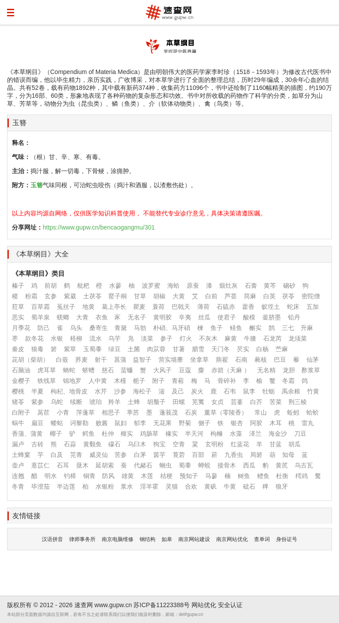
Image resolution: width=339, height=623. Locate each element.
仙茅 (312, 359)
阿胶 (256, 422)
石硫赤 (226, 306)
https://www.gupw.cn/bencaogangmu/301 (99, 227)
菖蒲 (120, 359)
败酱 (102, 422)
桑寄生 (98, 327)
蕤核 (260, 359)
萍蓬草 (85, 412)
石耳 (63, 465)
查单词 (262, 539)
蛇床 (293, 306)
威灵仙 (98, 454)
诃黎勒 (79, 422)
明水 (50, 475)
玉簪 (19, 122)
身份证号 (286, 539)
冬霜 (288, 380)
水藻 (236, 433)
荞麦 (81, 359)
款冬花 (34, 338)
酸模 (249, 317)
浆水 (127, 486)
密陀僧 (311, 296)
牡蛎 (268, 391)
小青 (63, 412)
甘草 (140, 296)
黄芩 (270, 285)
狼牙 (282, 486)
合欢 (191, 486)
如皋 (167, 539)
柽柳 (76, 338)
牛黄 (230, 486)
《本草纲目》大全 (40, 254)
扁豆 (37, 422)
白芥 (256, 401)
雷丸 (308, 422)
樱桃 (18, 391)
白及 (57, 454)
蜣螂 (63, 317)
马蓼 (211, 475)
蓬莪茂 (168, 412)
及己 (178, 391)
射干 (101, 359)
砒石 (249, 486)
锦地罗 (72, 380)
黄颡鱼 (92, 444)
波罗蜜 (151, 285)
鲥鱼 (244, 475)
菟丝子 (66, 306)
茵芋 (159, 454)
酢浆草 (311, 370)
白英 (269, 296)
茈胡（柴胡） (30, 359)
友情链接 (26, 515)
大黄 (179, 296)
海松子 (142, 391)
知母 (288, 454)
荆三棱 (297, 401)
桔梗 (166, 475)
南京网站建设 (194, 539)
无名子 (137, 317)
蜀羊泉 (40, 317)
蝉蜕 (204, 465)
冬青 (18, 486)
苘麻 (250, 296)
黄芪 (282, 465)
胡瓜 (294, 444)
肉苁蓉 (156, 348)
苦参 (120, 454)
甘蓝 (275, 444)
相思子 (111, 412)
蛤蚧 (312, 412)
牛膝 (250, 338)
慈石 (108, 370)
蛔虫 (165, 465)
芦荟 (231, 296)
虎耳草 (46, 370)
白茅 (140, 454)
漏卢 (18, 444)
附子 (158, 380)
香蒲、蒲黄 (27, 433)
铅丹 (294, 317)
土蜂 (134, 401)
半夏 (37, 391)
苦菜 (275, 401)
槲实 (255, 327)
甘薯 (179, 348)
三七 (288, 327)
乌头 (76, 327)
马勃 (140, 327)
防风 (108, 475)
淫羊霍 (149, 486)
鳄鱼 (88, 433)
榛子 (18, 285)
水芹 (101, 391)
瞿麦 (139, 306)
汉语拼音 (52, 539)
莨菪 (179, 454)
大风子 (162, 370)
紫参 (37, 401)
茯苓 (288, 296)
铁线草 (46, 380)
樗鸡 (301, 475)
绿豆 (114, 348)
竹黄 (313, 391)
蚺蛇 (69, 370)
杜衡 (282, 475)
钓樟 (70, 475)
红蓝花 (240, 444)
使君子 (226, 317)
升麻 (307, 327)
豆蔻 (185, 370)
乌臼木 (137, 444)
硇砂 (289, 285)
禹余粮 (291, 391)
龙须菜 (297, 338)
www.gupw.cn (113, 604)
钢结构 (147, 539)
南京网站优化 (232, 539)
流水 (95, 338)
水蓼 (115, 285)
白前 (211, 296)
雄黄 (128, 475)
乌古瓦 (304, 465)
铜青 (89, 475)
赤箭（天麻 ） (230, 370)
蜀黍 (185, 465)
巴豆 (280, 359)
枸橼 (216, 433)
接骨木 (226, 465)
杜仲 (108, 433)
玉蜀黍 (92, 348)
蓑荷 (158, 306)
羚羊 (114, 401)
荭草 (18, 306)
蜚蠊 (127, 370)
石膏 (251, 285)
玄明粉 (214, 444)
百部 (198, 454)
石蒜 (70, 444)
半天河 (194, 433)
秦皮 (18, 348)
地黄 (88, 306)
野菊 (185, 422)
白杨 (262, 348)
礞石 (114, 444)
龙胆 (289, 370)
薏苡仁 (40, 465)
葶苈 (133, 412)
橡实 (172, 433)
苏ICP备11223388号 (161, 604)
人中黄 (97, 380)
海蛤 (173, 285)
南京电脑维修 (117, 539)
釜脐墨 (271, 317)
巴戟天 (181, 306)
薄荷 (203, 306)
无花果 (162, 422)
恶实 (18, 317)
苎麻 (282, 348)
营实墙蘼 (170, 359)
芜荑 (198, 401)
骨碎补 (226, 380)
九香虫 (234, 454)
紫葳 (70, 296)
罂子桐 (117, 296)
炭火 (197, 391)
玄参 (50, 296)
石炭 (191, 412)
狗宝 (159, 444)
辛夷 (185, 317)
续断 (76, 401)
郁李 (140, 422)
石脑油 (21, 370)
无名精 (266, 370)
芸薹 (237, 401)
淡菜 (147, 338)
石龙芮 (272, 338)
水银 (57, 338)
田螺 (179, 401)
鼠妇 (120, 422)
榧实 (127, 433)
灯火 (186, 338)
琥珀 (95, 401)
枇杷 (83, 285)
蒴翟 (222, 359)
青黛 (120, 327)
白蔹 (62, 359)
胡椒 (159, 296)
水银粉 (105, 486)
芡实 (243, 348)
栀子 (139, 380)
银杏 (237, 422)
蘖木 (82, 465)
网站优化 (204, 604)
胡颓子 (156, 401)
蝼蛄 (57, 422)
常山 (260, 412)
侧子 (204, 422)
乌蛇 (57, 401)
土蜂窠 (21, 454)
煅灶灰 (228, 285)
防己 (43, 327)
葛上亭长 (114, 306)
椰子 (56, 433)
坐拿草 (199, 359)
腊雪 (198, 348)
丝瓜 (204, 317)
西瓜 (249, 465)
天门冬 (220, 348)
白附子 (21, 412)
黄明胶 (162, 317)
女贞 (217, 401)
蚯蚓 (293, 412)
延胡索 (105, 465)
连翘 (18, 475)
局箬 (256, 454)
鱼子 (216, 327)
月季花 (21, 327)
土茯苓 (92, 296)
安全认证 (230, 604)
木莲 (147, 475)
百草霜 (40, 306)
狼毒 (37, 348)
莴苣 (43, 412)
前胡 (50, 285)
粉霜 (31, 296)
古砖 (37, 444)
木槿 (120, 380)
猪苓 (18, 401)
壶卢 (18, 465)
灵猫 (172, 486)
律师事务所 (82, 539)
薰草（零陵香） (225, 412)
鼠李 (249, 391)
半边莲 (66, 486)
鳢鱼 (263, 475)
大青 (82, 317)
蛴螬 (88, 370)
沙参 (120, 391)
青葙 (178, 380)
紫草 (70, 348)
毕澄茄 (40, 486)
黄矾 (210, 486)
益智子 (142, 359)
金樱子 (21, 380)
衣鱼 (102, 317)
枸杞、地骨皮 (69, 391)
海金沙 (278, 433)
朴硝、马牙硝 (171, 327)
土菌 (134, 348)
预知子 (189, 475)
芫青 (76, 454)
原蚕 (193, 285)
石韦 (230, 391)
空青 (179, 444)
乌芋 (114, 338)
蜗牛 (18, 422)
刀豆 (300, 433)
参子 (166, 338)
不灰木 (208, 338)
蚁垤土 (271, 306)
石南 (241, 359)
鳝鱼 (236, 327)
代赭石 (143, 465)
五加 (312, 306)
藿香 (248, 306)
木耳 (275, 422)
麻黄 (231, 338)
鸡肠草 (149, 433)
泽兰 (255, 433)
